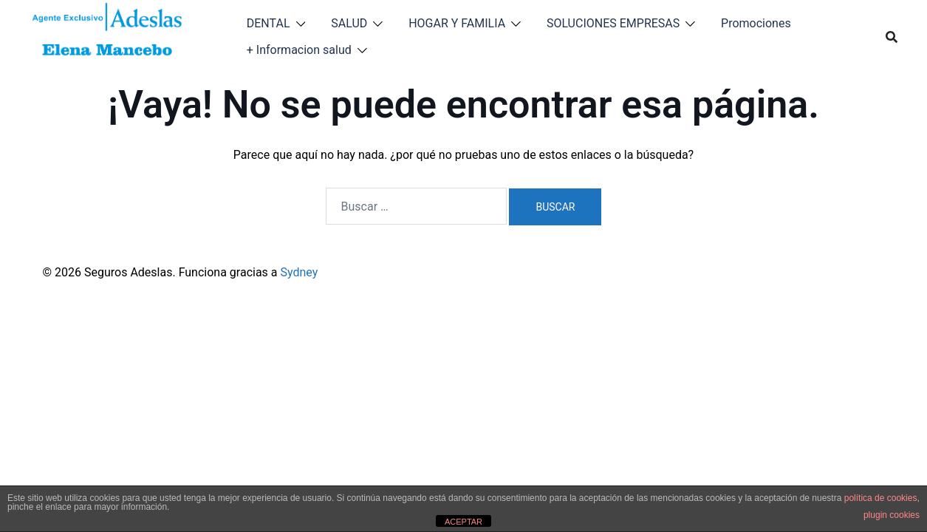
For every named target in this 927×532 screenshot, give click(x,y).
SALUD (349, 23)
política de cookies (880, 498)
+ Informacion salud (299, 50)
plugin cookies (891, 515)
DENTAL (268, 23)
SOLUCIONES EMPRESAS (613, 23)
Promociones (756, 23)
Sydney (299, 272)
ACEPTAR (463, 521)
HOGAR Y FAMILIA (456, 23)
